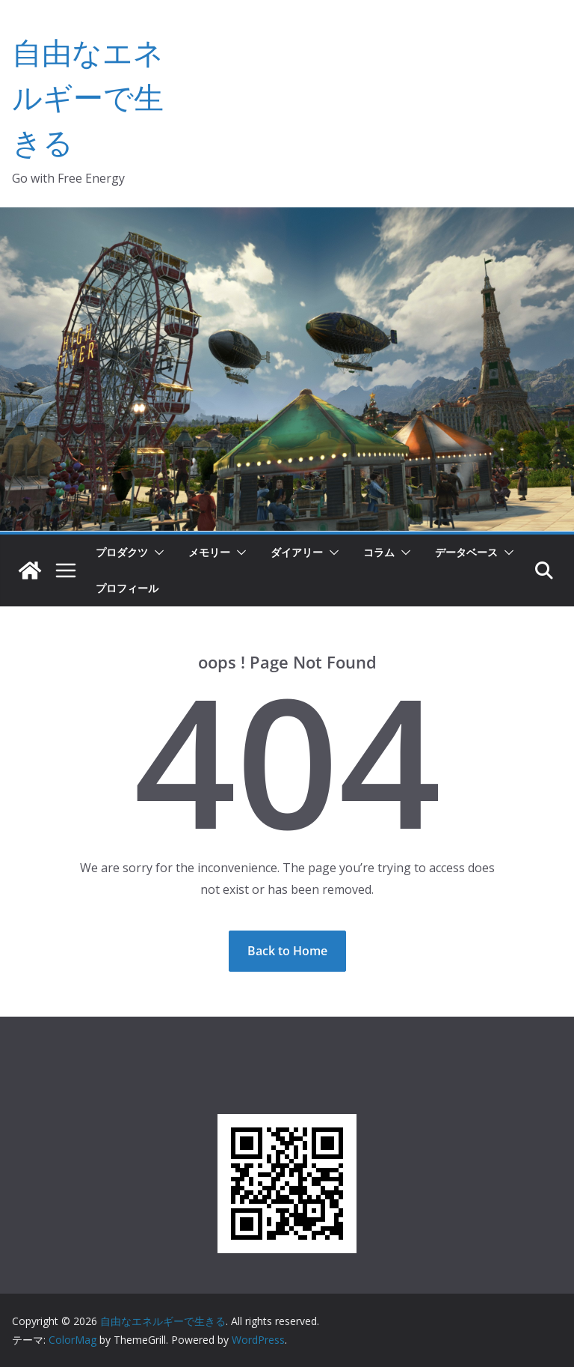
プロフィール (127, 588)
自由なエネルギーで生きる (88, 96)
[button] (156, 552)
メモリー (209, 552)
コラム (379, 552)
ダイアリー (297, 552)
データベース (466, 552)
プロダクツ (122, 552)
